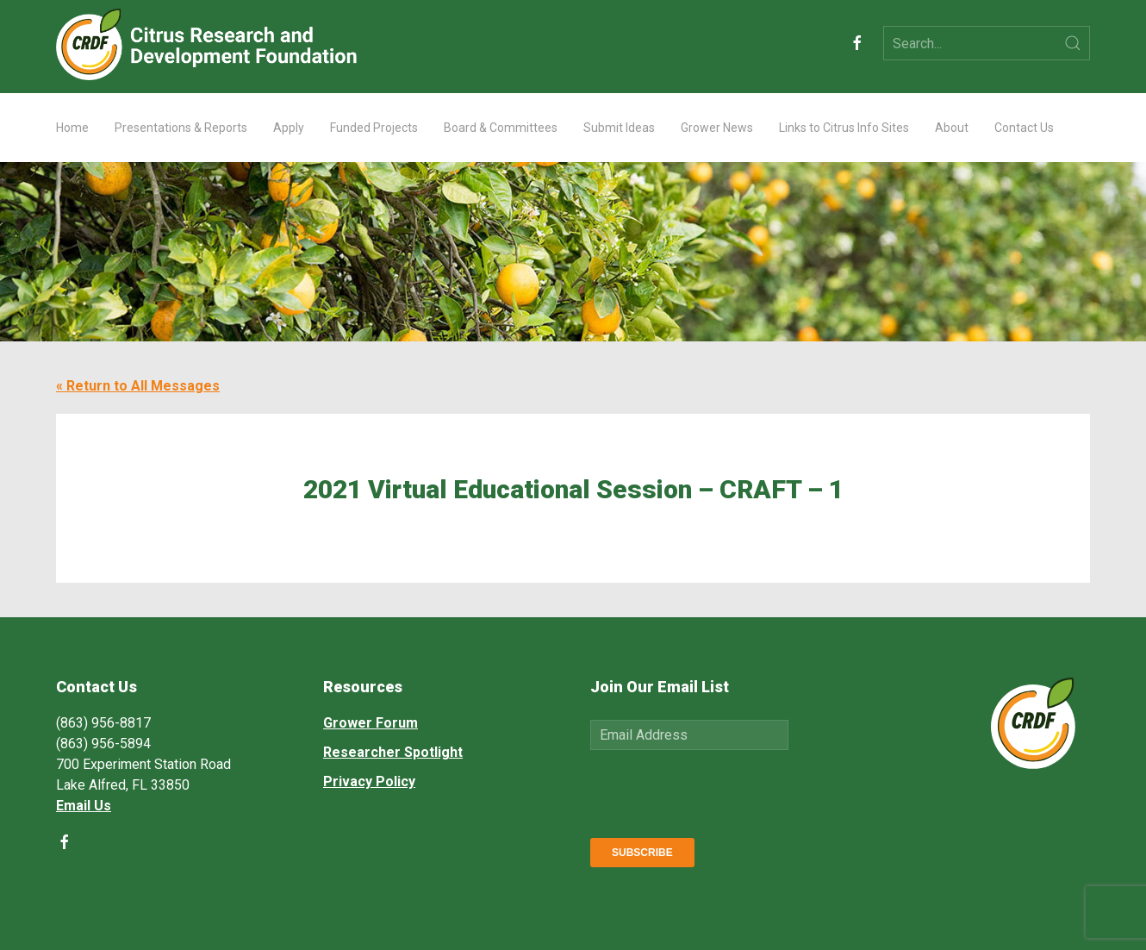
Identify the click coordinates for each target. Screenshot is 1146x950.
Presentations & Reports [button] (181, 127)
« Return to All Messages (138, 386)
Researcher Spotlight (393, 752)
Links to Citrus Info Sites (844, 127)
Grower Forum (370, 723)
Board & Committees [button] (500, 127)
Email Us (83, 805)
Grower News (717, 127)
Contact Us (1024, 127)
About (951, 127)
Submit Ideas (619, 127)
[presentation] (721, 790)
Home (72, 127)
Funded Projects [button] (374, 127)
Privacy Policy (369, 781)
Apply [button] (288, 127)
